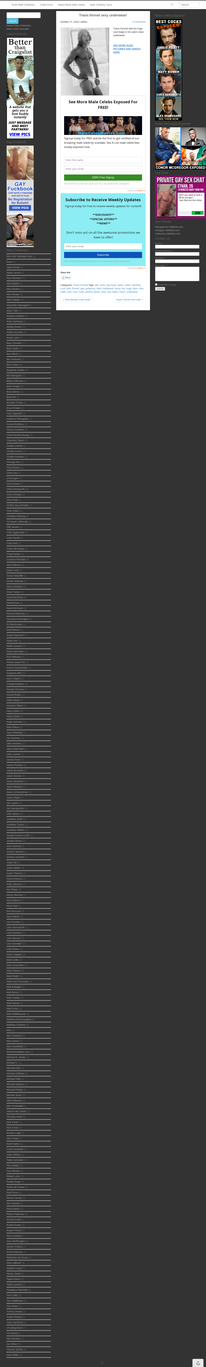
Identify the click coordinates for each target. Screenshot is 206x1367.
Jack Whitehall (14, 732)
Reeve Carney (14, 1198)
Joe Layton (12, 803)
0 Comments (138, 21)
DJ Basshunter (14, 624)
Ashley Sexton (14, 326)
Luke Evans (13, 949)
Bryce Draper (13, 408)
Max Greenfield (15, 1046)
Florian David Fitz (16, 662)
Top (198, 1363)
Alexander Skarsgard (18, 305)
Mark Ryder (13, 976)
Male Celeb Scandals (18, 29)
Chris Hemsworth (16, 489)
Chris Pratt (12, 500)
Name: (159, 243)
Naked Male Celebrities (19, 25)
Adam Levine (13, 272)
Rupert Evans (14, 1225)
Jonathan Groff (14, 819)
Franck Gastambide (17, 667)
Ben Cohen (12, 364)
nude (81, 291)
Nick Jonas (12, 1127)
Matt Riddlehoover (16, 1014)
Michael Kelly (13, 1079)
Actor (9, 262)
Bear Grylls (12, 348)
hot (123, 288)
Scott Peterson (14, 1252)
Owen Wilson (13, 1154)
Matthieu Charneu (16, 1024)
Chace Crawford (15, 429)
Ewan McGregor (15, 651)
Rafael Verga (13, 1181)
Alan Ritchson (14, 278)
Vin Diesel (12, 1333)
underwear (132, 291)
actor (102, 285)
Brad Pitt (11, 397)
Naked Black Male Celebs (71, 4)
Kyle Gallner (13, 916)
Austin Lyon (13, 337)
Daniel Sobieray (15, 581)
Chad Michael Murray (18, 435)
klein (135, 288)
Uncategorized (14, 1327)
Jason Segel (13, 797)
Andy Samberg (14, 321)
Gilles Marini (13, 700)
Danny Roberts (14, 586)
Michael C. (12, 1062)
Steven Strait (13, 1273)
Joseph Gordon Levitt (18, 835)
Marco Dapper (14, 954)
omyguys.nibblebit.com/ (167, 230)
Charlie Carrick (14, 446)
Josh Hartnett (14, 846)
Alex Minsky (13, 294)
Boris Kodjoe (13, 386)
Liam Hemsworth (15, 927)
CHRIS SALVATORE (17, 505)
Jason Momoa (14, 786)
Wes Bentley (13, 1338)
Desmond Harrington (17, 619)
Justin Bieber (13, 868)
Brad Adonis (13, 391)
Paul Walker (13, 1165)
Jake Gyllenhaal (15, 748)
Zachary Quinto (15, 1349)
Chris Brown (13, 467)
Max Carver (13, 1041)
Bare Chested (14, 343)
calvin (120, 285)
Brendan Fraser (15, 402)
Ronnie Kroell (14, 1219)
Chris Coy (12, 473)
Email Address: (164, 250)
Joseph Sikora (14, 840)
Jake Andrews (14, 743)
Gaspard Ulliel (14, 673)
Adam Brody (13, 267)
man (69, 291)
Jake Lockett (13, 754)
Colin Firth (12, 543)
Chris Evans (13, 483)
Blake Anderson (15, 381)
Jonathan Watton (15, 830)
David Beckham (15, 597)
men (75, 291)
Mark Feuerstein (15, 965)
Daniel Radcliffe (15, 575)
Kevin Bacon (13, 900)
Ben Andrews (14, 359)
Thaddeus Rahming (17, 1290)
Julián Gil (11, 862)
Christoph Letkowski (17, 521)
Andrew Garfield (15, 316)
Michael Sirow (14, 1095)
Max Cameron (14, 1035)
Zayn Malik (12, 1354)
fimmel (75, 288)
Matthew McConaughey (19, 1019)
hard (99, 288)
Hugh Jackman (14, 721)
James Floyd (13, 759)
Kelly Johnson (14, 884)
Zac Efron (12, 1344)
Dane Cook (12, 570)
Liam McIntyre (14, 932)
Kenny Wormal (14, 895)
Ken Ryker (12, 889)
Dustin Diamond (15, 635)
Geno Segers (14, 678)
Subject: (160, 258)
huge (128, 288)
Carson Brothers (15, 424)
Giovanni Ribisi (14, 705)
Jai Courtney (13, 738)
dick (69, 288)
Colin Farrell (13, 537)
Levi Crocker (13, 922)
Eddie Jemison (14, 646)
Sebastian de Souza (17, 1257)
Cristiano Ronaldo (16, 559)
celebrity (136, 285)
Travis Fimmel (80, 285)
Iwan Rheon (13, 727)
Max (9, 1030)
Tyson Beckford (15, 1322)
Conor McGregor (15, 548)
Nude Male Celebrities (23, 4)
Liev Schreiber (14, 943)
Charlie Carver (14, 451)
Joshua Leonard (15, 857)
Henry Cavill (13, 716)
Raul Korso (12, 1192)
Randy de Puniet (15, 1187)
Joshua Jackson (15, 851)
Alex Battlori (13, 283)
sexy (103, 291)
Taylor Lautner (14, 1284)
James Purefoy (14, 765)
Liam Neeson (14, 938)
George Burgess (15, 684)
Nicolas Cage (14, 1133)
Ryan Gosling (14, 1235)
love (141, 288)
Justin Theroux (14, 873)
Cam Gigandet (14, 413)
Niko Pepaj (12, 1138)
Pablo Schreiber (15, 1160)
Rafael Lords (13, 1176)
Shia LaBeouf (14, 1262)
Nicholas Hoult (14, 1116)
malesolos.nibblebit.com (167, 233)
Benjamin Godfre (15, 370)
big (108, 285)
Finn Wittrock (13, 657)
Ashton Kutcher (15, 332)
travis (122, 291)
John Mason (13, 813)
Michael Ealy (13, 1068)
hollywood (108, 288)
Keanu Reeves (14, 878)
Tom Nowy (12, 1306)
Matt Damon (13, 1003)
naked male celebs (16, 1111)
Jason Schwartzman (17, 792)
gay (82, 288)
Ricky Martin (13, 1208)
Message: (161, 265)
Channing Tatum (15, 440)
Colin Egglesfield (15, 532)
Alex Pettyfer (13, 299)
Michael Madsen (15, 1084)
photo (97, 291)
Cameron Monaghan (17, 418)
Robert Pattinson (15, 1214)
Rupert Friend (14, 1230)
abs (97, 285)
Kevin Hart (12, 905)
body (113, 285)
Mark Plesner (13, 970)
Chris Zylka (12, 510)
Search (12, 21)
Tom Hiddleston (15, 1300)
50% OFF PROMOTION (19, 256)
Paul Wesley (13, 1171)
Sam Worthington (16, 1241)
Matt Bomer (13, 992)
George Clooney (15, 689)
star (109, 291)
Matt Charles (13, 997)
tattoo (115, 291)
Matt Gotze (12, 1008)
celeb (127, 285)
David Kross (13, 602)
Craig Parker (13, 554)
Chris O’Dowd (14, 494)
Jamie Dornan (14, 776)
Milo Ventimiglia (15, 1106)
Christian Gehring (16, 516)
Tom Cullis (12, 1295)
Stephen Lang (14, 1268)
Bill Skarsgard (14, 375)
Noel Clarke (13, 1143)
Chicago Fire (13, 462)
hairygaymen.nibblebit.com (169, 227)
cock (63, 288)
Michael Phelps (15, 1089)
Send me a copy (167, 284)
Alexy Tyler (12, 310)
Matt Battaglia (14, 987)
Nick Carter (12, 1122)
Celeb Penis (46, 4)
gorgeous (90, 288)
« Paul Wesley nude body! (76, 299)
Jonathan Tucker (15, 824)
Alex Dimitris (13, 289)
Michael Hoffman (15, 1073)
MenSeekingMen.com (18, 1051)
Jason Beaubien (15, 781)
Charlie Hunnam (15, 456)
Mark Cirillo (12, 960)
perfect (89, 291)
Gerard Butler (14, 694)
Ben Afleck (12, 354)
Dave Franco (13, 592)
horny (117, 288)
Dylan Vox (12, 640)
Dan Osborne (14, 565)
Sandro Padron (14, 1246)
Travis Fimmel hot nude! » (129, 299)
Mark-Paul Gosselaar (18, 981)
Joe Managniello (15, 808)
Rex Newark (13, 1203)
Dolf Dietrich (13, 629)
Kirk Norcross (14, 911)
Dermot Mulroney (16, 613)
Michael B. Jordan (16, 1057)
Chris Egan (12, 478)
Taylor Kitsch (13, 1279)
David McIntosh (15, 608)
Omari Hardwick (15, 1149)
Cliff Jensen (13, 527)
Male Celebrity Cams (101, 4)
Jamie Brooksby (15, 770)
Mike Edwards (14, 1100)
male (63, 291)
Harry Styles (13, 711)
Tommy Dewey (14, 1311)
